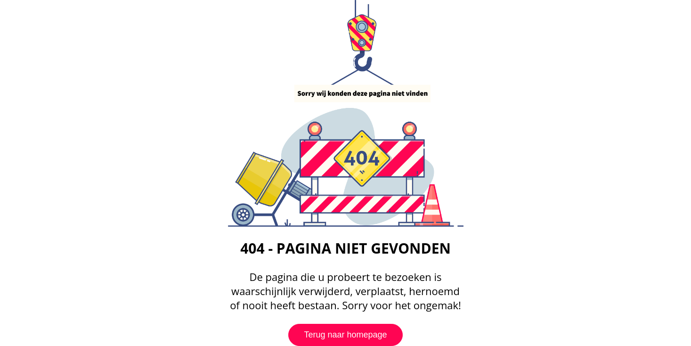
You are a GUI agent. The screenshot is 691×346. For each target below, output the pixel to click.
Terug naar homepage (345, 334)
